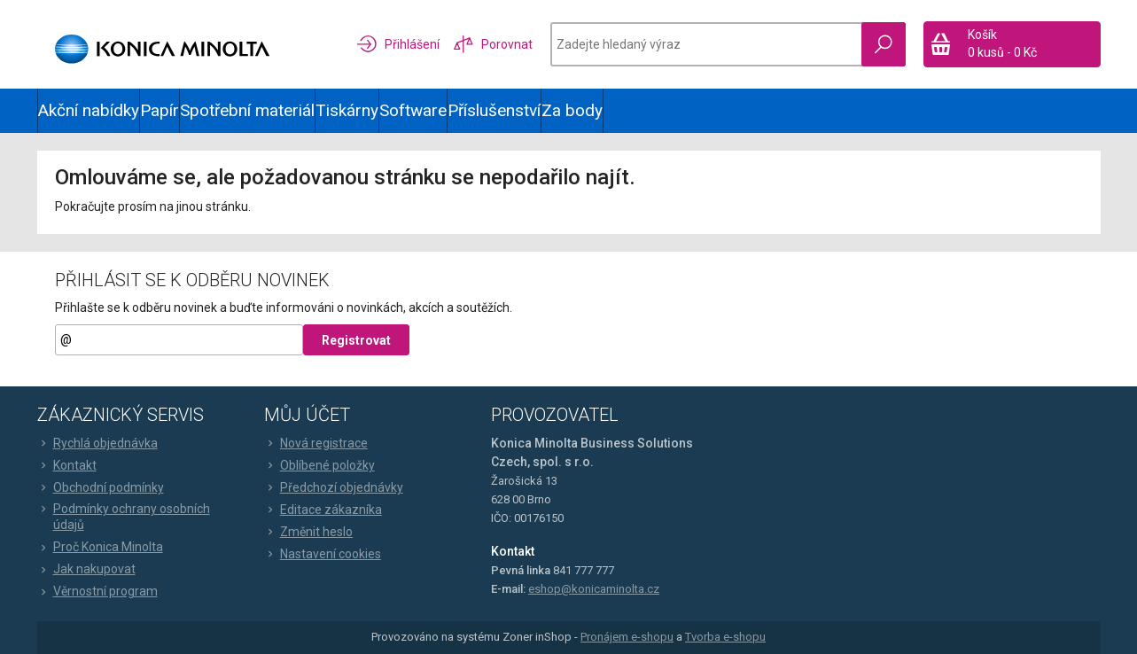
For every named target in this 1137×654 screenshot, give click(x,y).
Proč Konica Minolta (100, 547)
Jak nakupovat (86, 569)
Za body (572, 110)
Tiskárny (346, 110)
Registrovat (356, 340)
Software (413, 110)
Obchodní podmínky (100, 487)
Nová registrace (316, 443)
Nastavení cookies (322, 554)
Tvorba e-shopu (725, 636)
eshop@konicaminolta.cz (593, 589)
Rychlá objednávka (97, 443)
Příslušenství (494, 110)
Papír (159, 110)
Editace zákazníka (323, 509)
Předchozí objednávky (333, 487)
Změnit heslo (308, 532)
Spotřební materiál (247, 110)
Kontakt (67, 465)
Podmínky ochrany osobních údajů (123, 517)
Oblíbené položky (319, 465)
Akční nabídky (88, 110)
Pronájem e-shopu (627, 636)
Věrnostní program (97, 591)
